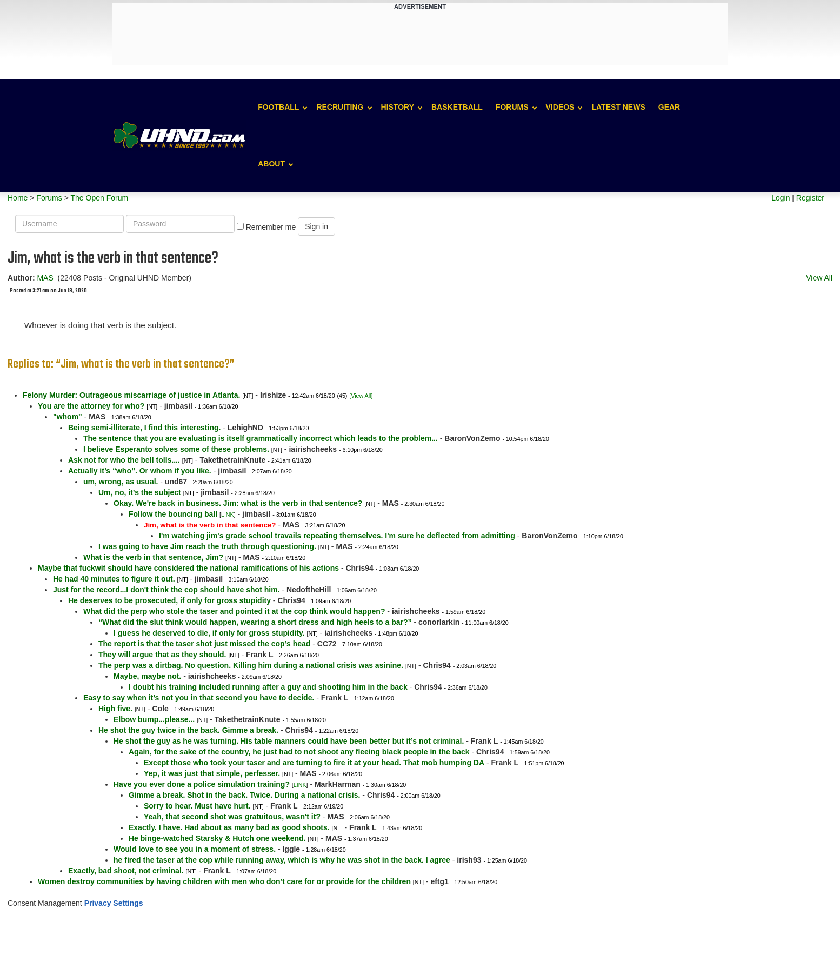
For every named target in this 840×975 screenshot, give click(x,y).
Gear (669, 107)
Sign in (316, 226)
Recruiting (339, 107)
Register (810, 197)
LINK (227, 514)
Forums (512, 107)
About (271, 163)
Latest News (618, 107)
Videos (560, 107)
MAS (45, 277)
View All (819, 277)
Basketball (457, 107)
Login (780, 197)
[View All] (360, 395)
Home (18, 197)
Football (278, 107)
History (397, 107)
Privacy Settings (113, 903)
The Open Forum (99, 197)
